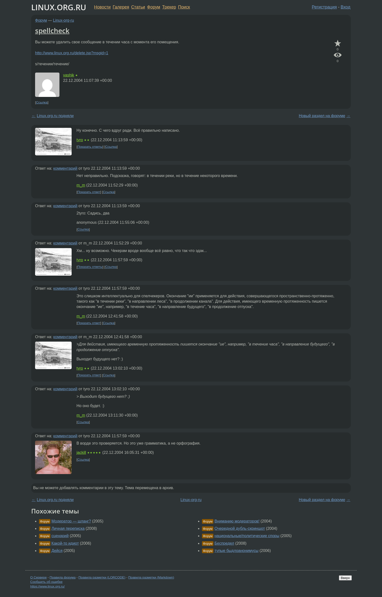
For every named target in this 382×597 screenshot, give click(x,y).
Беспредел (224, 543)
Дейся (56, 551)
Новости (102, 7)
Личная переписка (68, 528)
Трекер (169, 7)
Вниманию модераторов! (236, 521)
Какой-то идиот (65, 543)
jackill (81, 452)
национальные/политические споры (246, 536)
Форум (153, 7)
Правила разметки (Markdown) (151, 577)
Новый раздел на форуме (322, 116)
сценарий (59, 536)
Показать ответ (88, 192)
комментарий (65, 168)
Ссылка (42, 102)
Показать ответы (90, 147)
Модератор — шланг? (71, 521)
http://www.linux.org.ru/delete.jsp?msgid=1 (71, 53)
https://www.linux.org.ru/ (47, 586)
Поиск (184, 7)
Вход (345, 7)
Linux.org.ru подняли (55, 116)
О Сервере (38, 577)
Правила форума (63, 577)
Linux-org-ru (63, 20)
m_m (80, 185)
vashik (68, 75)
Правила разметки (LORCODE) (101, 577)
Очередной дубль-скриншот (239, 528)
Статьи (138, 7)
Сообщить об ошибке (46, 582)
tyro (79, 140)
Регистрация (324, 7)
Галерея (121, 7)
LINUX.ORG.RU (58, 7)
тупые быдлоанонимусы (236, 551)
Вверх (345, 578)
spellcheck (52, 30)
